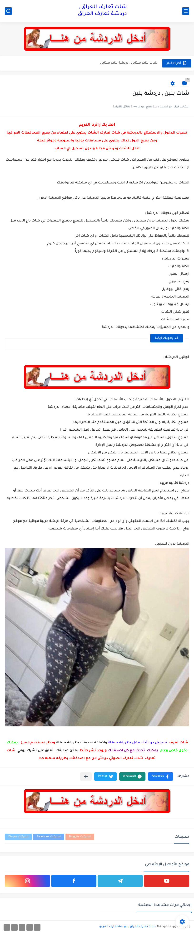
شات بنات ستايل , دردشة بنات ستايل (128, 63)
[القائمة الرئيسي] (185, 11)
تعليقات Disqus (18, 836)
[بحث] (8, 11)
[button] (160, 776)
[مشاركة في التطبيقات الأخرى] (86, 776)
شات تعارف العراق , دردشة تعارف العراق (102, 11)
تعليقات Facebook (49, 836)
